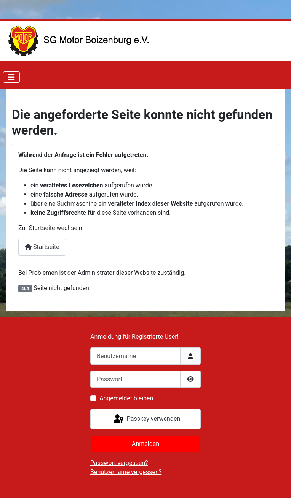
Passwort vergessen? (119, 462)
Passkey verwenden (146, 419)
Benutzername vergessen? (125, 472)
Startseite (42, 247)
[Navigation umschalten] (11, 77)
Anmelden (145, 443)
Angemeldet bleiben (126, 398)
